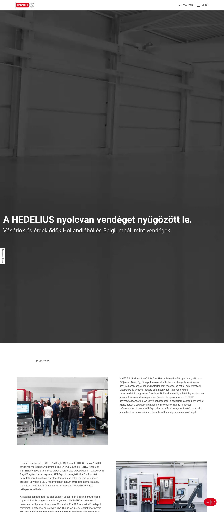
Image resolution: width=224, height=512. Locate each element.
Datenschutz (2, 256)
